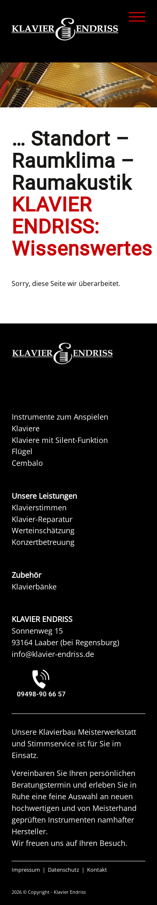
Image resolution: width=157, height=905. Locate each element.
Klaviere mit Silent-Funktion (60, 440)
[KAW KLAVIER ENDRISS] (74, 353)
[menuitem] (132, 16)
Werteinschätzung (43, 530)
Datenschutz (63, 869)
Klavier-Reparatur (42, 519)
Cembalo (27, 463)
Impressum (26, 869)
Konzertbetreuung (43, 542)
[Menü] (132, 16)
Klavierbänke (34, 587)
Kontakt (97, 869)
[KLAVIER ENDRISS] (65, 29)
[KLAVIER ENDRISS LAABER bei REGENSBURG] (78, 682)
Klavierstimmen (39, 507)
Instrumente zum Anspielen (60, 417)
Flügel (22, 451)
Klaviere (26, 428)
